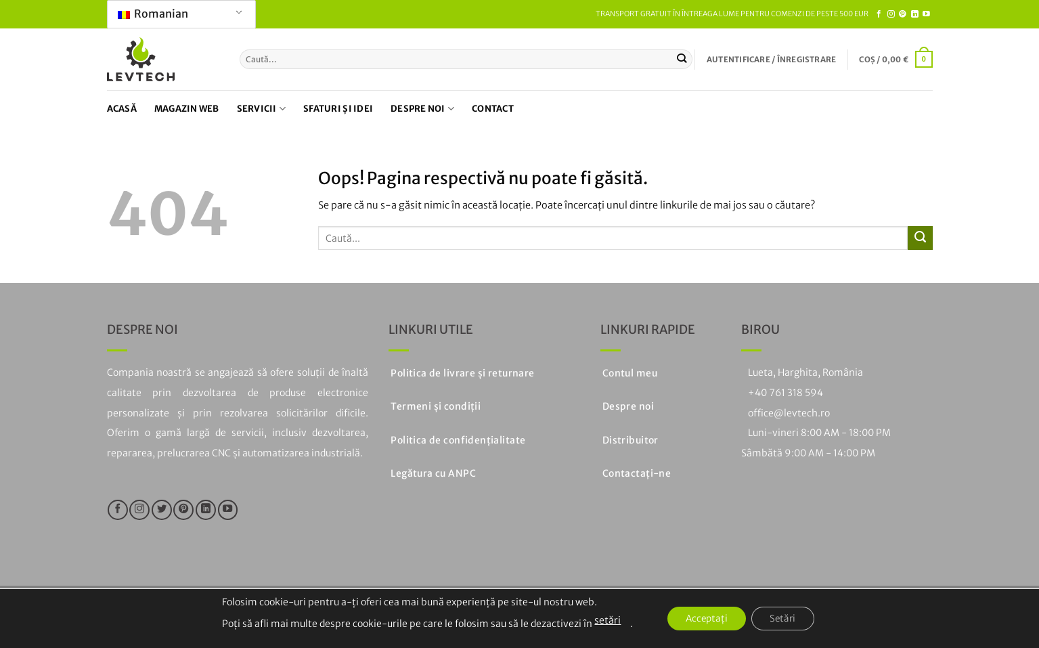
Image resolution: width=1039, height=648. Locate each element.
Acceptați (704, 619)
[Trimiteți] (681, 59)
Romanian (153, 13)
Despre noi (422, 108)
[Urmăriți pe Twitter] (162, 510)
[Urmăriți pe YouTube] (926, 14)
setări (602, 620)
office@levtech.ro (789, 413)
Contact (493, 108)
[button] (771, 59)
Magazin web (186, 108)
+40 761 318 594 (785, 393)
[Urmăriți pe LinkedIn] (915, 14)
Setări (785, 619)
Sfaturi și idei (338, 108)
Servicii (261, 108)
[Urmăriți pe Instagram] (891, 14)
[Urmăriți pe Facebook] (879, 14)
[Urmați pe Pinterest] (902, 14)
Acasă (122, 108)
